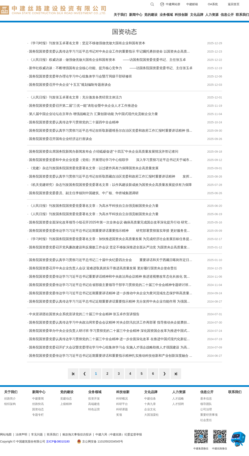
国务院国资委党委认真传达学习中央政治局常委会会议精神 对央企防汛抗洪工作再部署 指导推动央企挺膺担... (109, 322)
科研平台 (122, 404)
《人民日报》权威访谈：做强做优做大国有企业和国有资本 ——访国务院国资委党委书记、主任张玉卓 (107, 59)
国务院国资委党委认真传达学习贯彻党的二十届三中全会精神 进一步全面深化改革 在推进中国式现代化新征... (109, 339)
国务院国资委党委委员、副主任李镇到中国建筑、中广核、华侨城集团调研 (84, 193)
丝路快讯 (38, 404)
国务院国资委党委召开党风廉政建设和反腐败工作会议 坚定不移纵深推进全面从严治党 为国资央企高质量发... (109, 247)
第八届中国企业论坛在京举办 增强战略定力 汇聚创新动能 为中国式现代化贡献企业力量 (93, 114)
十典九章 (150, 404)
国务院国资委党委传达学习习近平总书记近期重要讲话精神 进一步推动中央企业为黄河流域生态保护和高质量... (110, 293)
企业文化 (150, 409)
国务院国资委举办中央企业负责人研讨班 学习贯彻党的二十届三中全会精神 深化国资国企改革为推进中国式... (109, 330)
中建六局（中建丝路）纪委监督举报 (118, 434)
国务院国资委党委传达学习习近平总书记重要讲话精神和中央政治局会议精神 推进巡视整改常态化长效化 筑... (109, 276)
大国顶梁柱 (151, 414)
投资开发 (94, 398)
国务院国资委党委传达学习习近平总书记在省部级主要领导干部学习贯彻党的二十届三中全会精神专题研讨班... (110, 285)
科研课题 (122, 409)
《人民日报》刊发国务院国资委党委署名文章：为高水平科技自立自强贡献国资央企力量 (94, 205)
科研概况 (122, 398)
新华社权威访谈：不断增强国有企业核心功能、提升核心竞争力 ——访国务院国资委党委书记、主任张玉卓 (111, 68)
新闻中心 (135, 14)
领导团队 (206, 404)
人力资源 (211, 14)
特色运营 (94, 409)
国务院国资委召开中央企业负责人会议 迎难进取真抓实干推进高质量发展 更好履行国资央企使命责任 (103, 268)
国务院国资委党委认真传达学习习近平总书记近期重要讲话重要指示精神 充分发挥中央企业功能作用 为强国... (109, 301)
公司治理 (206, 409)
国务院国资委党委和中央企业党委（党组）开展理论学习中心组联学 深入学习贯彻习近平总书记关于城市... (110, 160)
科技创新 (181, 14)
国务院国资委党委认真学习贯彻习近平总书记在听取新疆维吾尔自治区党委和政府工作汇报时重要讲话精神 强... (110, 130)
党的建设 (150, 14)
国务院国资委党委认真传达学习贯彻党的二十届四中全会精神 (74, 122)
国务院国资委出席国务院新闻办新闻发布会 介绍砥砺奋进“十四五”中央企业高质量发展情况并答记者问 (103, 151)
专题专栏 (38, 414)
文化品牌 (196, 14)
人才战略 (178, 398)
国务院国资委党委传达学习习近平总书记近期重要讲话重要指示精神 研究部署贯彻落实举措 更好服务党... (109, 230)
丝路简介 (10, 398)
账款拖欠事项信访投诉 (77, 434)
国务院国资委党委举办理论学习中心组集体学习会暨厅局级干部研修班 (80, 76)
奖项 (119, 414)
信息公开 (227, 14)
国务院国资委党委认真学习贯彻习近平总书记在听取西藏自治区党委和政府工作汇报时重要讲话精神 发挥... (110, 176)
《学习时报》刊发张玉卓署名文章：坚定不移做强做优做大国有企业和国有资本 (87, 43)
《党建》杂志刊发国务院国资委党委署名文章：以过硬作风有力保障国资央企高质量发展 (94, 168)
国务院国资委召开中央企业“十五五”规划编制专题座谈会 (70, 84)
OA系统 (213, 4)
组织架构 (10, 404)
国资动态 (38, 409)
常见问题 (37, 434)
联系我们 (242, 14)
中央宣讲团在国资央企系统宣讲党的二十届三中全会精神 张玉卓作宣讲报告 (84, 314)
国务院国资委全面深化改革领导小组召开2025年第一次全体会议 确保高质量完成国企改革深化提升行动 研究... (109, 222)
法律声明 (21, 434)
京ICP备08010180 (58, 441)
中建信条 (150, 398)
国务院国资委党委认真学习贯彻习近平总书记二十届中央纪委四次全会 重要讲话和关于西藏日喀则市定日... (110, 260)
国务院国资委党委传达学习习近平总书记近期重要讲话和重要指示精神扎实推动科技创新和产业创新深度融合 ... (110, 355)
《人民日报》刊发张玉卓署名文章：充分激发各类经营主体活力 (75, 97)
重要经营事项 (209, 414)
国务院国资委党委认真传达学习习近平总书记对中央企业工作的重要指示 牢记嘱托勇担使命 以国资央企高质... (109, 51)
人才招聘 (178, 404)
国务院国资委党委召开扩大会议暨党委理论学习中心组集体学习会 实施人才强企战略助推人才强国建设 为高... (109, 347)
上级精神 (66, 404)
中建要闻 (38, 398)
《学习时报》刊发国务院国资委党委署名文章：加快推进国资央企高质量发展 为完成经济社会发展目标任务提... (110, 239)
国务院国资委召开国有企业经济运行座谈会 (60, 139)
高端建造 (94, 404)
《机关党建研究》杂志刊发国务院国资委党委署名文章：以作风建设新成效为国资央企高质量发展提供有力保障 (110, 184)
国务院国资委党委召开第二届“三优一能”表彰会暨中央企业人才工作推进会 (83, 105)
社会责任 (206, 420)
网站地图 (6, 434)
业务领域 (166, 14)
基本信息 (206, 398)
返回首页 (233, 4)
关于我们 (120, 14)
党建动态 (66, 398)
